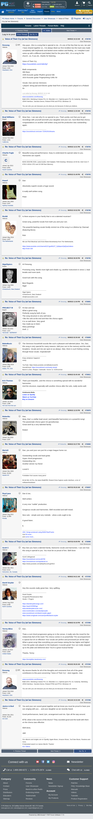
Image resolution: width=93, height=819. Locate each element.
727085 (88, 623)
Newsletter (77, 761)
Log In (87, 18)
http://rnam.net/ (27, 248)
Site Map (89, 805)
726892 (88, 444)
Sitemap (6, 799)
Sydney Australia (7, 205)
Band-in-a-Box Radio (34, 789)
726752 (88, 111)
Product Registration (79, 799)
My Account (53, 795)
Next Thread (72, 30)
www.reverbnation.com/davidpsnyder (35, 611)
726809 (88, 337)
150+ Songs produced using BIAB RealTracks (38, 532)
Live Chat (44, 6)
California (5, 142)
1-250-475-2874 (56, 4)
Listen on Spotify (28, 395)
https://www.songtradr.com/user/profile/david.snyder (40, 615)
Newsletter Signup (55, 786)
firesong (63, 111)
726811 (88, 374)
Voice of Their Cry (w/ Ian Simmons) (21, 39)
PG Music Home (8, 19)
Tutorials (74, 796)
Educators (7, 796)
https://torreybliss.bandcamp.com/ (34, 659)
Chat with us (77, 770)
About (5, 783)
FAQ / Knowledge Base (80, 786)
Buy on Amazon (28, 399)
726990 (88, 541)
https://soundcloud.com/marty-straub (44, 367)
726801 (88, 301)
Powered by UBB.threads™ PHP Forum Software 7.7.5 (46, 815)
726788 (88, 210)
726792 (88, 258)
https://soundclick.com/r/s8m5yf (34, 64)
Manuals (74, 789)
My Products (53, 798)
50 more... (29, 534)
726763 (88, 174)
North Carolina (7, 606)
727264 (88, 664)
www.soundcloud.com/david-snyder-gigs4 (36, 613)
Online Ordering (59, 6)
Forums (20, 19)
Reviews (29, 799)
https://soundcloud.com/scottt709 (33, 559)
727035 (88, 576)
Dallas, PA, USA (7, 368)
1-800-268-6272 (45, 4)
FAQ (62, 26)
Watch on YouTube (29, 397)
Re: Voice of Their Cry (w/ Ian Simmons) (23, 111)
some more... (30, 537)
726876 (88, 410)
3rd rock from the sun (9, 405)
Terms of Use (71, 805)
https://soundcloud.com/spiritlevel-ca (35, 561)
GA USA (5, 719)
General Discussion (33, 19)
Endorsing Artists (32, 792)
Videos (74, 792)
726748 (88, 39)
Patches (74, 783)
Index (46, 30)
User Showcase (49, 19)
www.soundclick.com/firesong (32, 97)
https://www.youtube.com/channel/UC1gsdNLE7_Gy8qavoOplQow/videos (47, 246)
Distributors (7, 792)
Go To (33, 34)
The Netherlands (7, 241)
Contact (6, 786)
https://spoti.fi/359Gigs (30, 606)
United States (6, 654)
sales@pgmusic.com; (21, 808)
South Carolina (7, 170)
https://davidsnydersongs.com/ (33, 604)
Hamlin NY (5, 475)
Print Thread (22, 34)
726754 (88, 147)
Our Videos (26, 746)
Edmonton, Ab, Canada (9, 572)
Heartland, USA (7, 70)
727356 (88, 700)
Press (5, 789)
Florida (4, 518)
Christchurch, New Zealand (11, 289)
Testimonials (31, 796)
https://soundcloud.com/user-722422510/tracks (38, 131)
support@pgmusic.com (35, 808)
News (50, 783)
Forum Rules (53, 26)
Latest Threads (40, 26)
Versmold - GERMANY (9, 333)
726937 (88, 487)
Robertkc (62, 444)
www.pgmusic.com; (7, 808)
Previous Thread (21, 30)
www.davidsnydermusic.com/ (32, 608)
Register (76, 18)
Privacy (80, 805)
